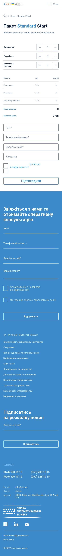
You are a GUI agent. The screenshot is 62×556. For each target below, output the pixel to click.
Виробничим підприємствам (17, 380)
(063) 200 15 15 (40, 472)
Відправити (31, 316)
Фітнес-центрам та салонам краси (21, 352)
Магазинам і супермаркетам (17, 391)
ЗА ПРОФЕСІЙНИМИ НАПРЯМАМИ (20, 335)
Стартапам (8, 347)
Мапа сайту (8, 539)
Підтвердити (31, 181)
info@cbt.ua (21, 487)
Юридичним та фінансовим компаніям (23, 342)
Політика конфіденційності (15, 535)
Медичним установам (14, 396)
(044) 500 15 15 (12, 472)
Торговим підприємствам (16, 385)
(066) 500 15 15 (12, 476)
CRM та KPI (9, 363)
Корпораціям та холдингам (17, 369)
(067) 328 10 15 (40, 476)
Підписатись (31, 443)
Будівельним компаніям (15, 358)
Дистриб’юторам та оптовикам (19, 374)
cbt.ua (18, 491)
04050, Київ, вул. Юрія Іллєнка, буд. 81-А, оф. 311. (37, 496)
